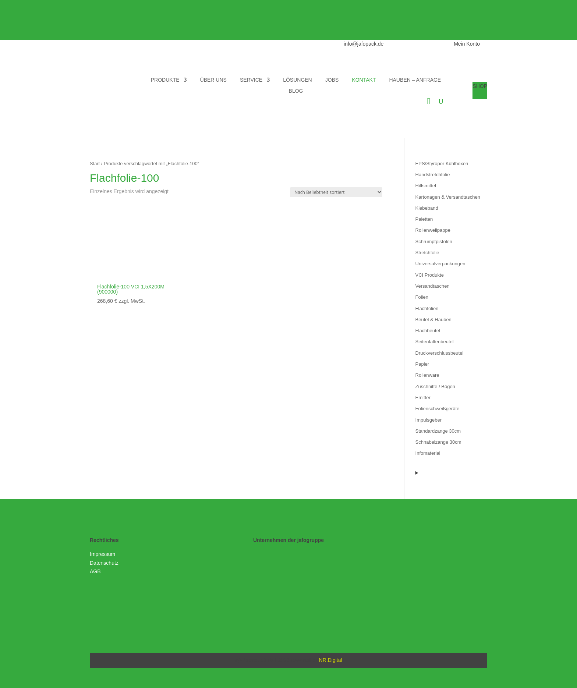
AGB (95, 571)
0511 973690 (418, 44)
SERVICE (251, 80)
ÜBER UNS (213, 80)
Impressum (102, 554)
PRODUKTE (165, 80)
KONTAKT (364, 80)
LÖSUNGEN (297, 80)
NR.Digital (330, 660)
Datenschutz (104, 563)
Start (95, 163)
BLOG (296, 91)
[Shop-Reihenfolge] (336, 192)
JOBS (332, 80)
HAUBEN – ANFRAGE (415, 80)
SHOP (479, 86)
